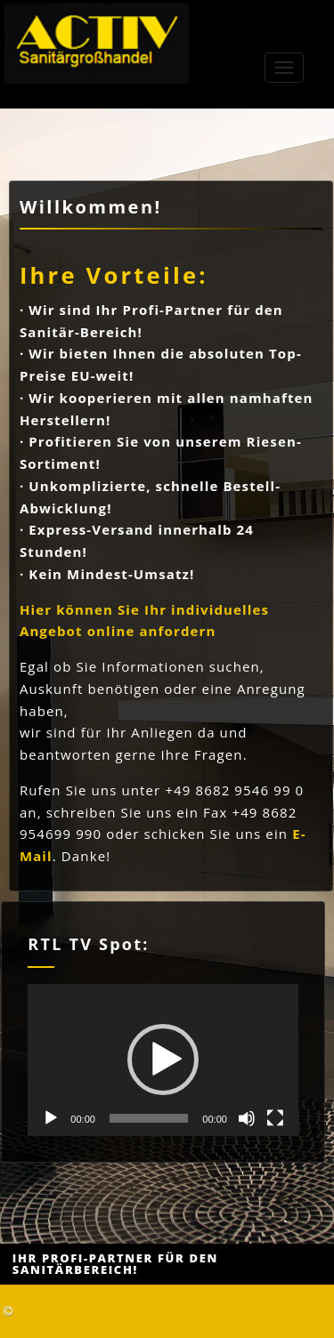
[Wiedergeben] (51, 1118)
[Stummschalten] (247, 1118)
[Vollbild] (275, 1118)
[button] (163, 1059)
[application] (163, 1060)
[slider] (149, 1118)
